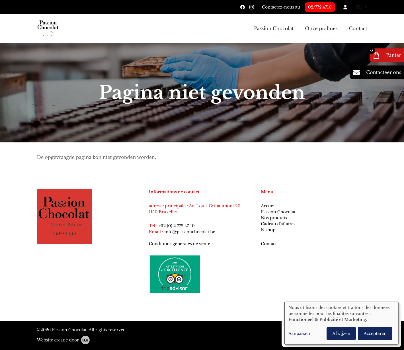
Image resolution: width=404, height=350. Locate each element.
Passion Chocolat (274, 28)
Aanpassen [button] (299, 333)
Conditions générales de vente (180, 243)
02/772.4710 (320, 7)
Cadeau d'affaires (278, 223)
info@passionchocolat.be (189, 231)
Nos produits (274, 217)
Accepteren (375, 333)
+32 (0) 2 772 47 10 (176, 225)
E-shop (268, 229)
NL (361, 7)
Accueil (269, 205)
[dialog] (341, 323)
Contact (358, 28)
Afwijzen (341, 333)
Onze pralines (321, 28)
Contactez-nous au (281, 7)
